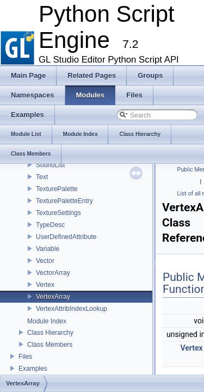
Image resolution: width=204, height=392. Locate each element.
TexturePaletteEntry (64, 201)
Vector (45, 261)
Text (42, 177)
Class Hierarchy (50, 332)
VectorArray (53, 273)
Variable (47, 249)
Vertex (45, 285)
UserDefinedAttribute (66, 237)
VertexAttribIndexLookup (71, 309)
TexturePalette (57, 189)
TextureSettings (58, 213)
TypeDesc (50, 225)
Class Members (49, 344)
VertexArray (53, 297)
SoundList (50, 165)
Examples (32, 368)
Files (25, 356)
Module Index (46, 321)
